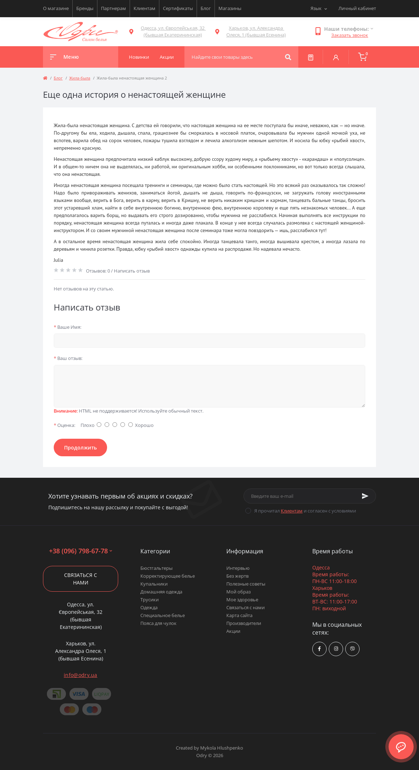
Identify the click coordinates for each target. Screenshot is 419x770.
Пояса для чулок (158, 623)
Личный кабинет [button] (357, 8)
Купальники (154, 584)
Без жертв (237, 576)
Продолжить (80, 447)
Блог (206, 8)
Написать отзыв (132, 271)
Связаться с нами (80, 579)
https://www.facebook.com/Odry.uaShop (319, 648)
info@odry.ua (80, 675)
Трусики (149, 599)
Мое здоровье (242, 599)
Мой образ (238, 591)
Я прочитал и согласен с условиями (305, 511)
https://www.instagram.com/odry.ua (336, 648)
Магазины (229, 8)
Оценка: (64, 425)
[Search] (288, 57)
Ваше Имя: (67, 327)
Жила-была (79, 78)
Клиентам (144, 8)
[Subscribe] (365, 496)
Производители (243, 623)
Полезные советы (245, 584)
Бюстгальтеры (156, 568)
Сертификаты (178, 8)
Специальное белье (162, 615)
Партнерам (113, 8)
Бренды (84, 8)
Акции (233, 631)
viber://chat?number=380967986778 (352, 648)
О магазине (56, 8)
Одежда (149, 607)
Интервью (238, 568)
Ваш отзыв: (68, 358)
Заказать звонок (349, 35)
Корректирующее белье (167, 576)
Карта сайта (239, 615)
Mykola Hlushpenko (221, 748)
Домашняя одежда (161, 591)
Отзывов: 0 (98, 271)
